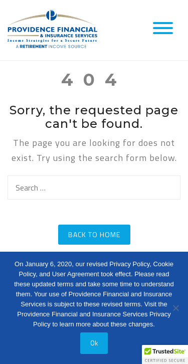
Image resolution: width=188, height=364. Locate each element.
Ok (94, 343)
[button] (165, 354)
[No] (175, 308)
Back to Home (94, 234)
